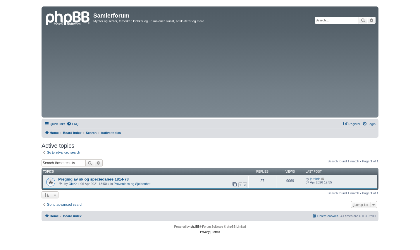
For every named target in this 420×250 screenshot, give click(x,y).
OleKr (73, 184)
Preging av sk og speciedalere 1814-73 (93, 179)
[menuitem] (72, 123)
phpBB (194, 226)
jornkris (315, 179)
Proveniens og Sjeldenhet (132, 184)
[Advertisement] (210, 72)
